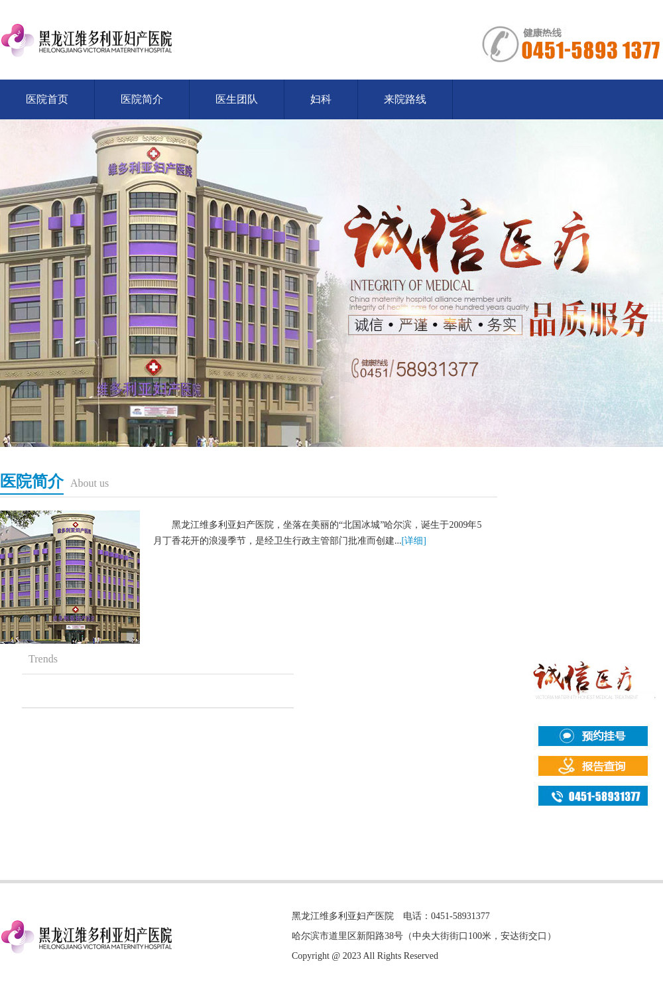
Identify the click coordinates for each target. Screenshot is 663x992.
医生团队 (236, 99)
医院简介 (142, 99)
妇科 (321, 99)
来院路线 (405, 99)
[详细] (414, 541)
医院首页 (47, 99)
